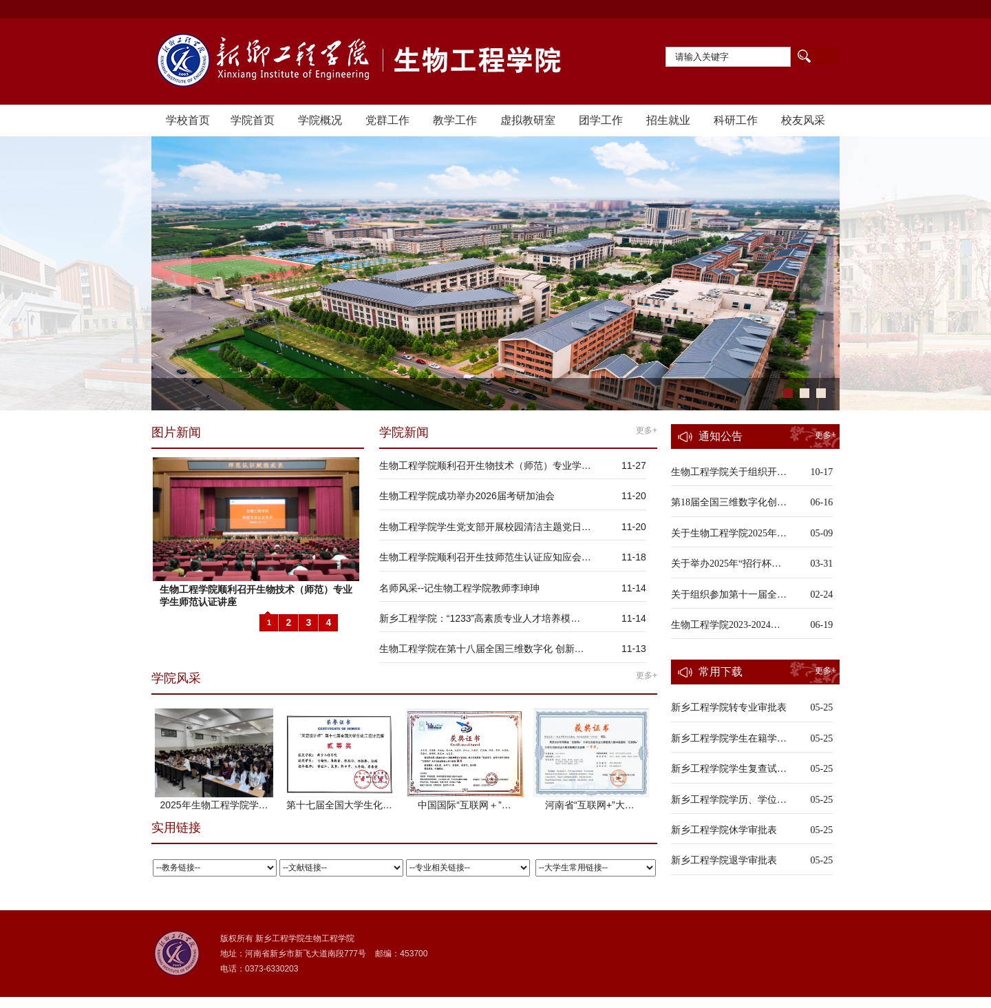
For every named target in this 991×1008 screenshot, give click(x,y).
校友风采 (803, 120)
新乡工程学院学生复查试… (729, 769)
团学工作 (601, 120)
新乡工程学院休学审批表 (724, 830)
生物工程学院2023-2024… (725, 625)
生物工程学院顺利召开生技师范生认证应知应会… (485, 557)
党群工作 (387, 120)
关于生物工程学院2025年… (729, 533)
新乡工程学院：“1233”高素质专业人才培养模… (479, 618)
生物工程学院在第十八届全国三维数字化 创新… (481, 648)
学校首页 (188, 120)
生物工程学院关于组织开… (729, 472)
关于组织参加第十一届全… (729, 594)
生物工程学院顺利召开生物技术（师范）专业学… (485, 465)
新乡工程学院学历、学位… (729, 800)
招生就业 (668, 120)
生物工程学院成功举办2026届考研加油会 (467, 495)
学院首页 (253, 120)
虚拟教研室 (527, 120)
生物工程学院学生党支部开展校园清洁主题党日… (485, 526)
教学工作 (455, 120)
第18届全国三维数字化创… (729, 502)
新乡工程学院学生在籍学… (729, 738)
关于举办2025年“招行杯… (726, 563)
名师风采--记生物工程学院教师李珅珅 (459, 588)
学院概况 (320, 120)
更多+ (646, 430)
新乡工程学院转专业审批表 (729, 707)
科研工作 (736, 120)
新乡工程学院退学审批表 (724, 860)
